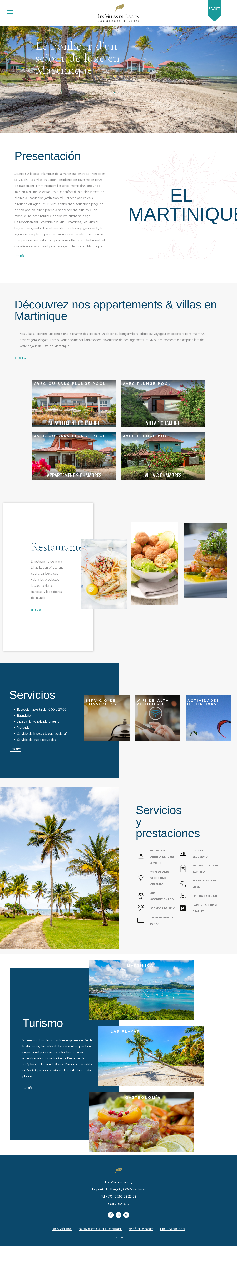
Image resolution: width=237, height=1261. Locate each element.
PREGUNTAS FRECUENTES (172, 1229)
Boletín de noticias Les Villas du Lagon (100, 1229)
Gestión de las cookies (141, 1229)
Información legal (62, 1229)
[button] (214, 9)
